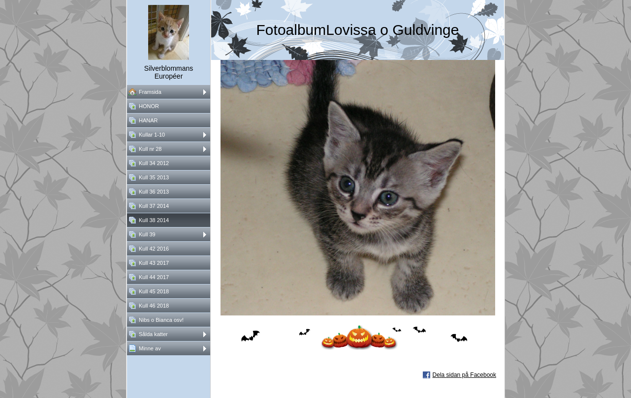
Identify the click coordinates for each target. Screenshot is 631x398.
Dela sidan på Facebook (464, 374)
